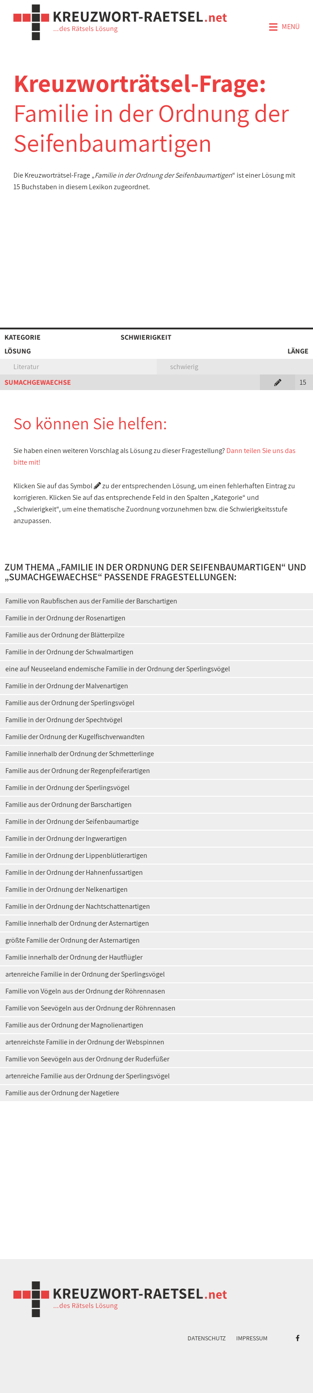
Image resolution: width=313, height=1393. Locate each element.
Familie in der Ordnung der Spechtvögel (63, 719)
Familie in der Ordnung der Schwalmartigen (69, 652)
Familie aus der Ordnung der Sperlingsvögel (69, 702)
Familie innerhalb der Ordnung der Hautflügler (73, 957)
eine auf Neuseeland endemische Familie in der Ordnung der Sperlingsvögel (117, 669)
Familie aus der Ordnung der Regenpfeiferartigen (77, 770)
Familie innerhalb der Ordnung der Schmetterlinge (79, 753)
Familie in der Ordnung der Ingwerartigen (66, 838)
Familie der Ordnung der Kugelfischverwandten (75, 736)
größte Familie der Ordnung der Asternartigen (72, 940)
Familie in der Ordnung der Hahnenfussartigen (74, 872)
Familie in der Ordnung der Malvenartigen (66, 685)
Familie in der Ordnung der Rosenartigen (65, 618)
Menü (284, 27)
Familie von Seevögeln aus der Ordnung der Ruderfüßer (87, 1059)
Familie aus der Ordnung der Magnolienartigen (74, 1025)
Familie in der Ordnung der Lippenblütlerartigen (76, 855)
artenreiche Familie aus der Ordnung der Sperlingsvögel (87, 1076)
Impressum (251, 1338)
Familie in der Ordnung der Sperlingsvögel (67, 787)
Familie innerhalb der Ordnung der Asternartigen (77, 923)
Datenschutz (207, 1338)
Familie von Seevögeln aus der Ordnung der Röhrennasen (90, 1008)
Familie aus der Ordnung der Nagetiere (62, 1093)
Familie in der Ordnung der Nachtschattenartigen (77, 906)
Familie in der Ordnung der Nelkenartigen (66, 889)
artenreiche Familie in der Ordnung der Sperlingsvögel (85, 974)
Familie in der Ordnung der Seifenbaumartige (72, 821)
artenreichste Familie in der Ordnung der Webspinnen (84, 1042)
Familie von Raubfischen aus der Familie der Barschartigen (91, 601)
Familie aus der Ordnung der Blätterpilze (65, 635)
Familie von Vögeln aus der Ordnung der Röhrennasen (85, 991)
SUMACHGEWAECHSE (37, 382)
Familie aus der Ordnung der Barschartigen (68, 804)
